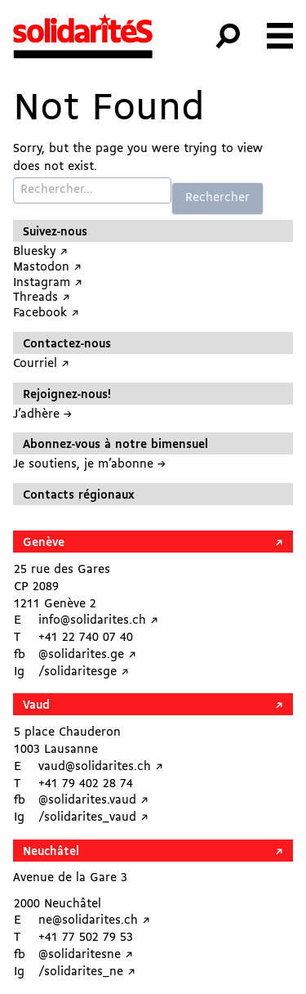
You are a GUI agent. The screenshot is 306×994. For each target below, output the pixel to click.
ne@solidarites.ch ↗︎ (94, 921)
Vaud (36, 706)
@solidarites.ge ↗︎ (87, 655)
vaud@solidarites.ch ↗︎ (100, 767)
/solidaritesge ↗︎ (83, 672)
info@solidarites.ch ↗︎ (98, 621)
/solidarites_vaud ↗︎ (93, 818)
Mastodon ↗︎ (47, 268)
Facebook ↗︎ (46, 313)
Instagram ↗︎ (47, 283)
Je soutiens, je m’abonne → (89, 465)
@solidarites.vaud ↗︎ (93, 801)
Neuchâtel (51, 852)
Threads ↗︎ (41, 298)
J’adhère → (42, 415)
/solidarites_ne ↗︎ (86, 972)
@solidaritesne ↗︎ (85, 955)
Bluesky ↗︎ (40, 252)
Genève (43, 543)
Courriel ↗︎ (41, 364)
